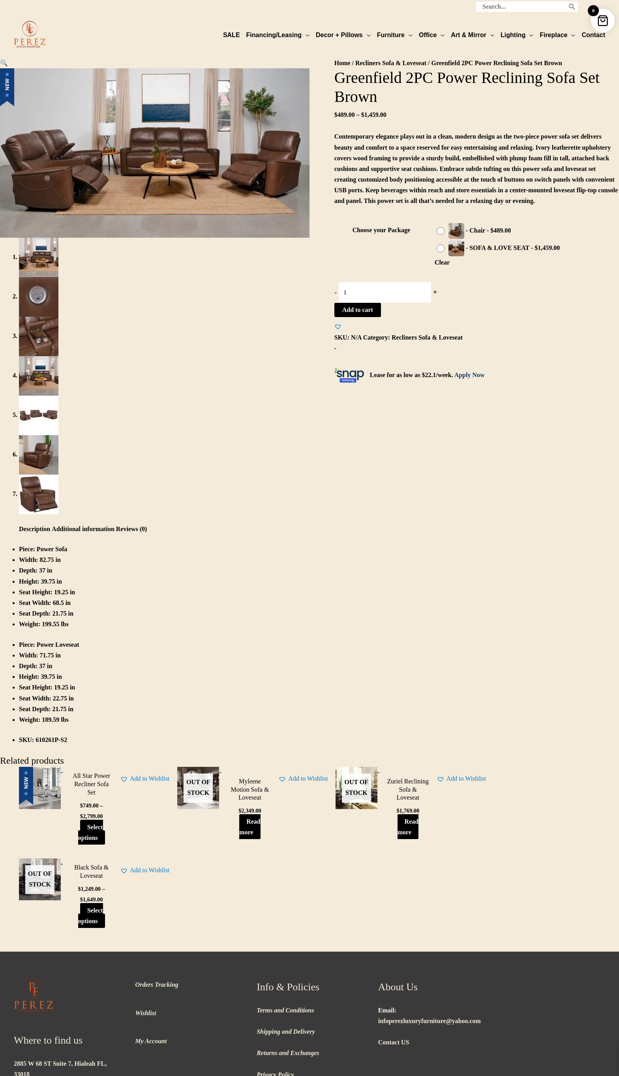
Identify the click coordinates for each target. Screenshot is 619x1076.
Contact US (393, 959)
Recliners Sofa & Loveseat (390, 62)
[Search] (572, 6)
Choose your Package (381, 230)
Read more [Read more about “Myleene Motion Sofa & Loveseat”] (238, 827)
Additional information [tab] (83, 529)
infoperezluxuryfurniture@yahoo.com (429, 937)
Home (342, 62)
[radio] (476, 230)
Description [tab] (34, 529)
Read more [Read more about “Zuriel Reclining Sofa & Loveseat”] (390, 827)
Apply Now (469, 375)
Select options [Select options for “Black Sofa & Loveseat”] (542, 828)
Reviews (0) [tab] (131, 529)
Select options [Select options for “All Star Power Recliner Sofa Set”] (86, 832)
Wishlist (145, 929)
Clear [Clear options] (442, 262)
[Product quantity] (384, 292)
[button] (4, 62)
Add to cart (357, 309)
